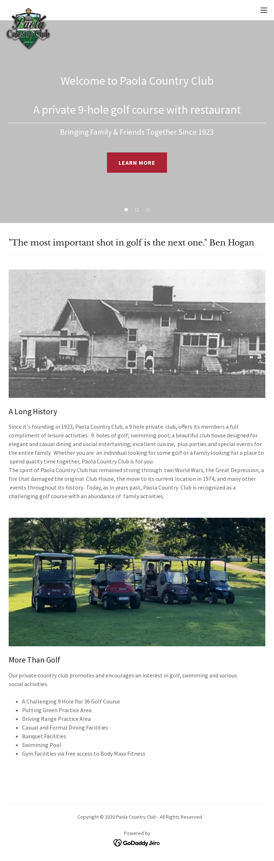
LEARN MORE (137, 162)
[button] (264, 10)
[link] (28, 10)
